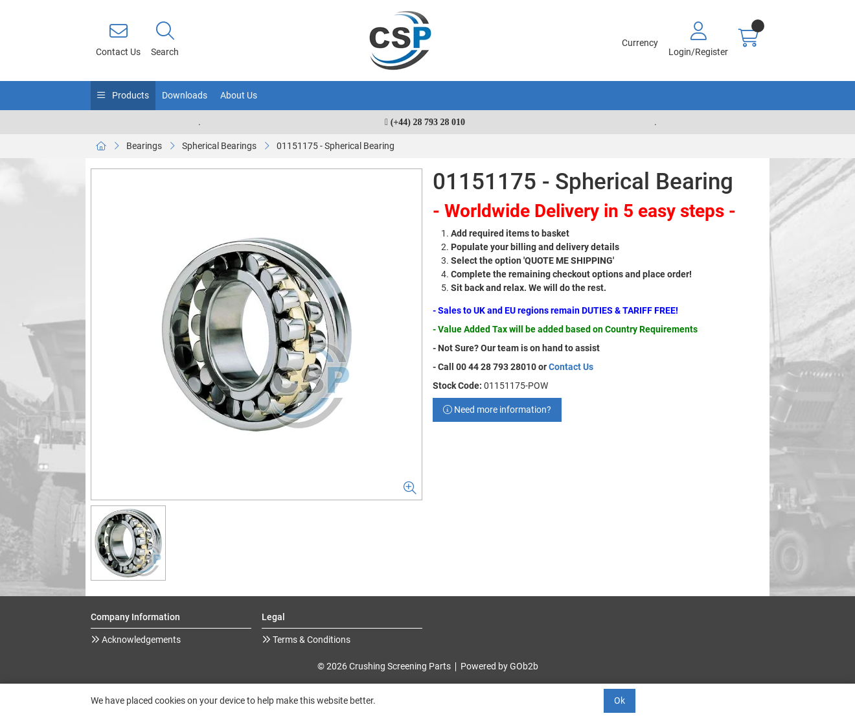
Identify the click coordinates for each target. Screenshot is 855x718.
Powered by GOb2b (499, 666)
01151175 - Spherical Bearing (335, 146)
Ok (619, 700)
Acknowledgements (140, 639)
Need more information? (497, 409)
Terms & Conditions (310, 639)
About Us (238, 95)
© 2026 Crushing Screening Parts (384, 666)
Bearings (144, 146)
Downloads (184, 95)
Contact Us (571, 367)
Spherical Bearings (219, 146)
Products (129, 95)
